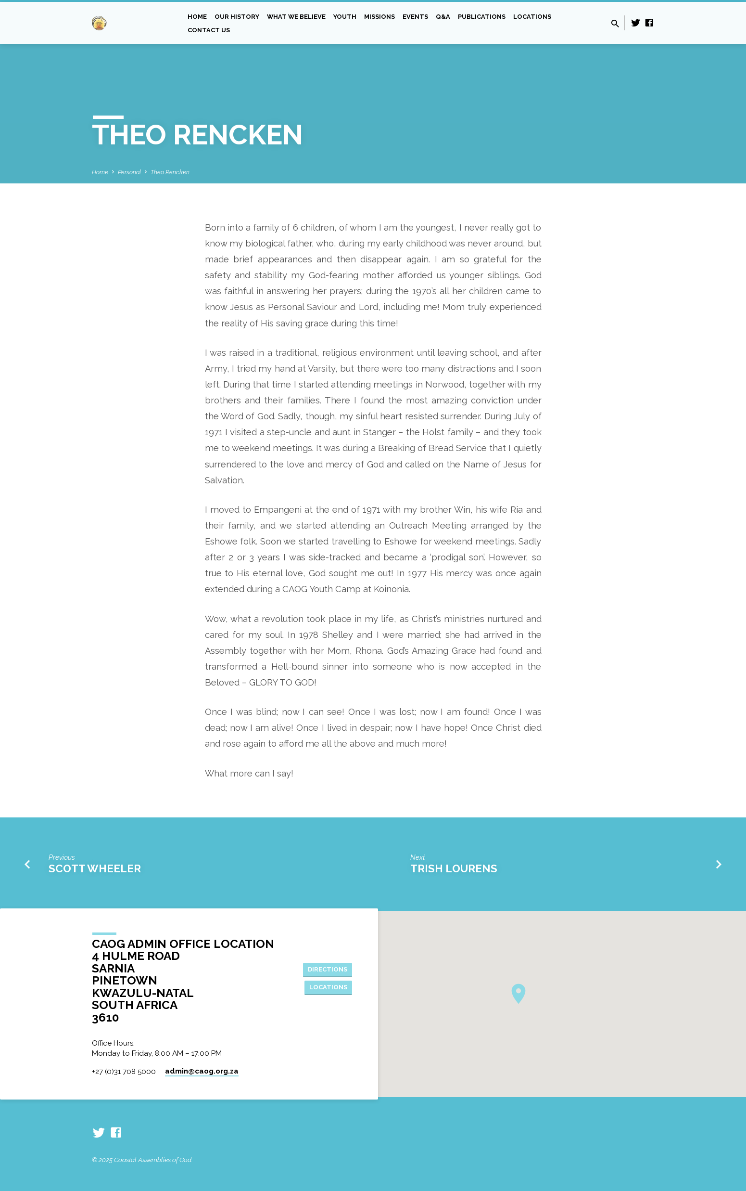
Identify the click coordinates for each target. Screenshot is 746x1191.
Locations (532, 16)
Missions (379, 16)
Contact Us (209, 30)
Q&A (443, 16)
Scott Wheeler (95, 868)
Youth (344, 16)
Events (415, 16)
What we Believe (296, 16)
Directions (325, 968)
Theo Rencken (170, 172)
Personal (129, 172)
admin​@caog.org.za (202, 1071)
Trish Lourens (453, 868)
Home (197, 16)
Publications (482, 16)
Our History (237, 16)
